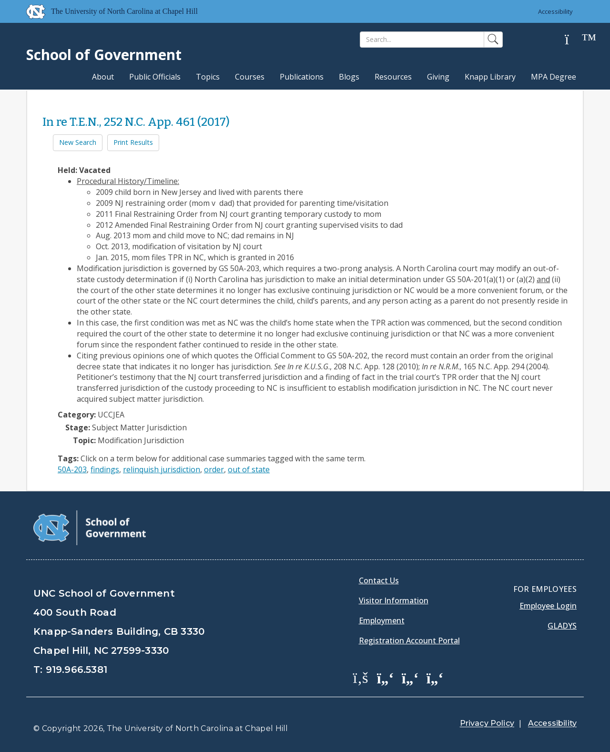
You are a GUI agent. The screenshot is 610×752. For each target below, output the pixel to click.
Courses (249, 76)
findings (105, 469)
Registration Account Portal (409, 640)
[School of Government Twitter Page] (385, 677)
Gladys (562, 625)
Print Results (133, 142)
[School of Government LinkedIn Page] (410, 677)
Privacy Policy (487, 723)
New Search (77, 142)
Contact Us (379, 580)
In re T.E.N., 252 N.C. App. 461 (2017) (136, 122)
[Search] (422, 39)
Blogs (349, 76)
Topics (208, 76)
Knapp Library (490, 76)
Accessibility (555, 11)
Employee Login (548, 605)
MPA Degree (553, 76)
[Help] (574, 39)
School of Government (104, 54)
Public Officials (155, 76)
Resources (393, 76)
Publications (302, 76)
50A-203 (72, 469)
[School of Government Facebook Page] (360, 677)
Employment (382, 620)
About (103, 76)
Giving (438, 76)
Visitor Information (393, 600)
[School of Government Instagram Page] (435, 677)
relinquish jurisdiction (161, 469)
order (214, 469)
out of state (249, 469)
